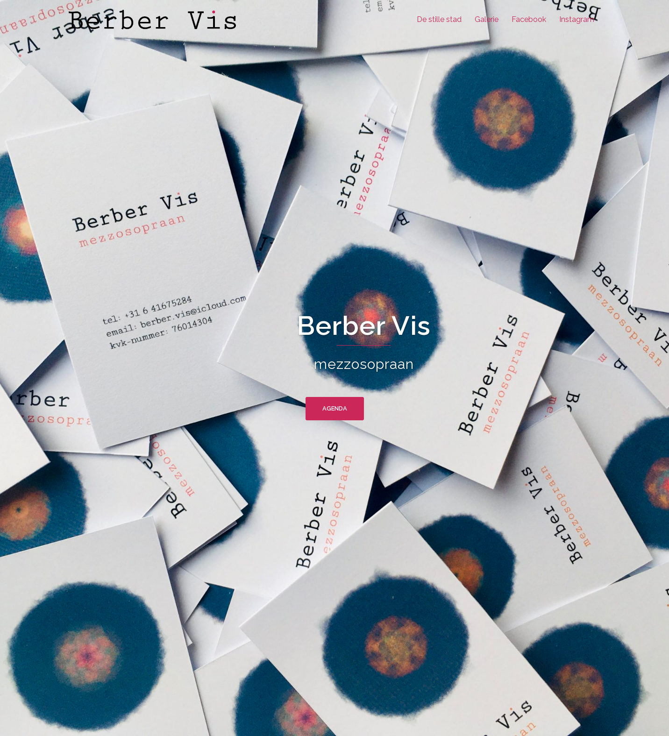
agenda (334, 408)
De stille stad (439, 19)
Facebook (529, 19)
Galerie (486, 19)
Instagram (576, 19)
